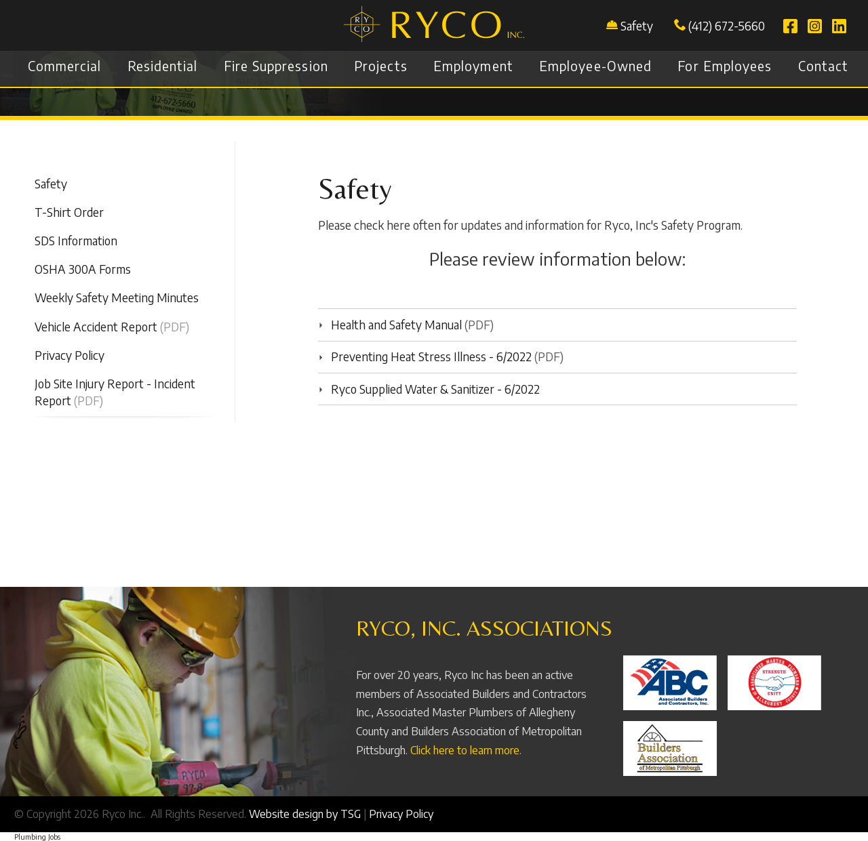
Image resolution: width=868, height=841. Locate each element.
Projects (381, 66)
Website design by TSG (305, 814)
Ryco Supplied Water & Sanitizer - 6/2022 (429, 389)
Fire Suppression (276, 66)
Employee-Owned (595, 66)
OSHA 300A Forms (83, 269)
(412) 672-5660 (719, 25)
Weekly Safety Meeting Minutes (117, 297)
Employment (473, 66)
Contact (823, 66)
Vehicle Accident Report (96, 326)
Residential (162, 66)
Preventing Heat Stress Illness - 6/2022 (425, 356)
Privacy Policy (69, 355)
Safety (636, 25)
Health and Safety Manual (390, 324)
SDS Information (76, 240)
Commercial (65, 66)
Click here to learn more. (465, 750)
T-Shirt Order (69, 212)
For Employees (724, 66)
